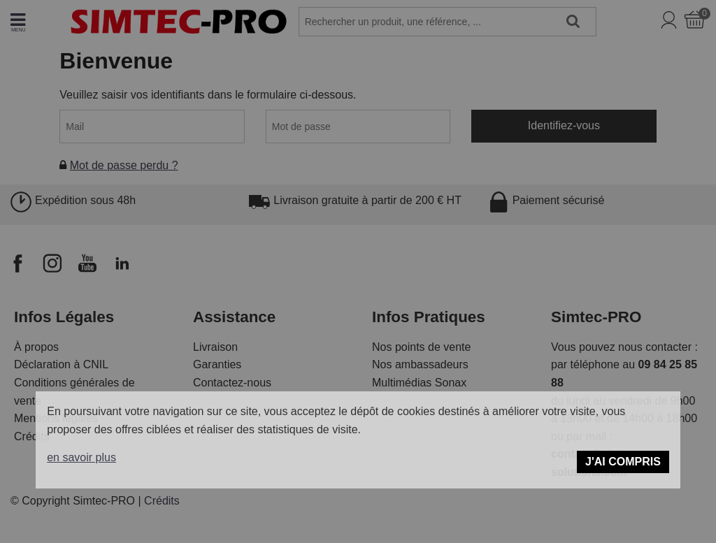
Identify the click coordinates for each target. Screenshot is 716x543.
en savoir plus (81, 457)
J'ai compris (623, 462)
